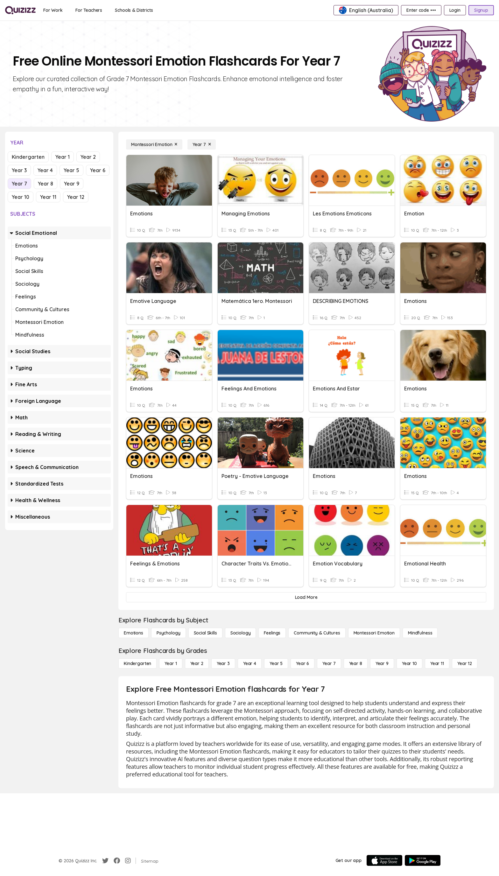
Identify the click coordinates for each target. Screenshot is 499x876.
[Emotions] (133, 633)
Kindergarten (28, 157)
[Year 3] (223, 663)
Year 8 (45, 183)
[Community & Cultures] (316, 633)
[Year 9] (382, 663)
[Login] (455, 10)
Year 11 (48, 197)
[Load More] (306, 597)
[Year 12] (464, 663)
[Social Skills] (205, 633)
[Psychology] (168, 633)
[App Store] (384, 860)
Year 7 (19, 183)
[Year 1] (170, 663)
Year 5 (71, 170)
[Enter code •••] (421, 10)
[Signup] (481, 10)
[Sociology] (240, 633)
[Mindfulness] (420, 633)
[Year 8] (356, 663)
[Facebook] (117, 861)
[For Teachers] (88, 10)
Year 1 (62, 157)
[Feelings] (272, 633)
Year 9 (71, 183)
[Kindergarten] (137, 663)
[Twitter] (105, 861)
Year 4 (45, 170)
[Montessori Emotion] (154, 144)
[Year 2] (197, 663)
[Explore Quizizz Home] (20, 10)
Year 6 (97, 170)
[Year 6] (302, 663)
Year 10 (20, 197)
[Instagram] (128, 861)
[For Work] (53, 10)
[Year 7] (201, 144)
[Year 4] (250, 663)
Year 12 (75, 197)
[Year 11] (437, 663)
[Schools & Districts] (134, 10)
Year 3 (19, 170)
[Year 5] (276, 663)
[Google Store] (422, 860)
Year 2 (88, 157)
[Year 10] (409, 663)
